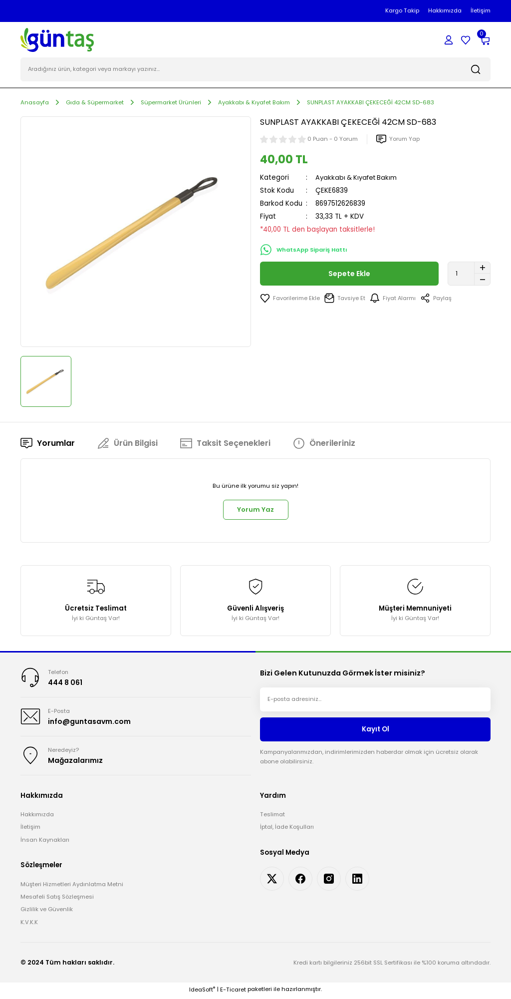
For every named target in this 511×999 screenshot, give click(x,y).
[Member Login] (449, 40)
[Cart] (485, 40)
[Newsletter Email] (375, 701)
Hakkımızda (37, 817)
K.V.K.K (29, 925)
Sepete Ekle (349, 274)
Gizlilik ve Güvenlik (46, 912)
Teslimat (272, 817)
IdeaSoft (202, 992)
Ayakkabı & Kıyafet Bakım (357, 178)
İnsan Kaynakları (44, 842)
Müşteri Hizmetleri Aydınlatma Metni (71, 886)
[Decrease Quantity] (482, 280)
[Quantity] (469, 274)
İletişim (30, 829)
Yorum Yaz (255, 510)
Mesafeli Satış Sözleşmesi (57, 899)
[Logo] (57, 39)
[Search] (255, 70)
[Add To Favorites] (290, 299)
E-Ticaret (233, 992)
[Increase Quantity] (482, 268)
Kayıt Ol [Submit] (375, 730)
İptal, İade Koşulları (287, 829)
